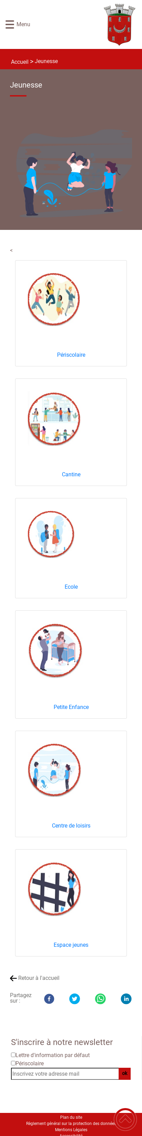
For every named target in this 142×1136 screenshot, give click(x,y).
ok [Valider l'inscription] (124, 1073)
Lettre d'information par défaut (52, 1055)
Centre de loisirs (71, 825)
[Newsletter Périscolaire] (13, 1063)
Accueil (20, 62)
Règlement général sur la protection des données (71, 1123)
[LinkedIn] (126, 998)
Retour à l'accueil (38, 978)
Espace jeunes (71, 945)
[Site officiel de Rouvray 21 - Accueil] (81, 24)
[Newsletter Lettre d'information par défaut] (13, 1055)
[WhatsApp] (100, 998)
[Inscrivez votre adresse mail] (68, 1074)
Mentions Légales (71, 1129)
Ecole (71, 587)
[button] (10, 24)
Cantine (71, 474)
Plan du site (71, 1117)
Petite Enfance (71, 707)
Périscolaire (71, 355)
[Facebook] (49, 999)
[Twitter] (74, 998)
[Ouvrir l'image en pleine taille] (76, 174)
